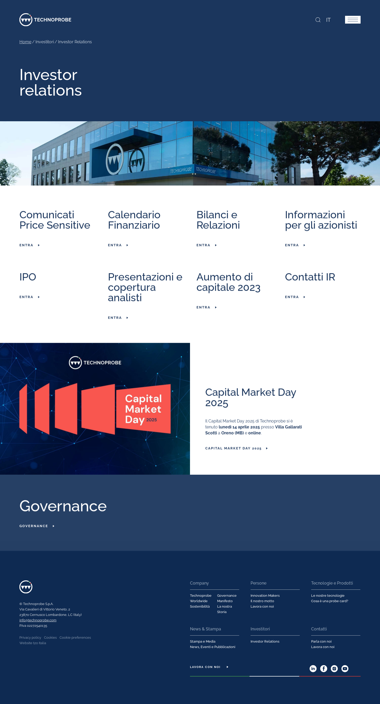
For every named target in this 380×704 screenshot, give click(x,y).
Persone (258, 582)
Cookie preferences (75, 637)
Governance (33, 532)
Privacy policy (30, 637)
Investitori (260, 628)
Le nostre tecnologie (328, 595)
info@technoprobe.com (37, 620)
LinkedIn (313, 668)
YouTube (344, 668)
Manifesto (225, 601)
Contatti (319, 628)
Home (25, 41)
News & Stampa (205, 628)
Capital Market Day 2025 (233, 454)
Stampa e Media (202, 641)
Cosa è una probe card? (329, 601)
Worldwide (199, 601)
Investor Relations (265, 641)
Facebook (323, 668)
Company (199, 582)
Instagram (334, 668)
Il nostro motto (262, 601)
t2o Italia (39, 643)
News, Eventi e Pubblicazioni (212, 647)
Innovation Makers (265, 595)
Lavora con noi (262, 606)
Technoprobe (45, 19)
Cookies (50, 637)
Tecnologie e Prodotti (332, 582)
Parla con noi (321, 641)
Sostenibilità (200, 606)
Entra (26, 251)
